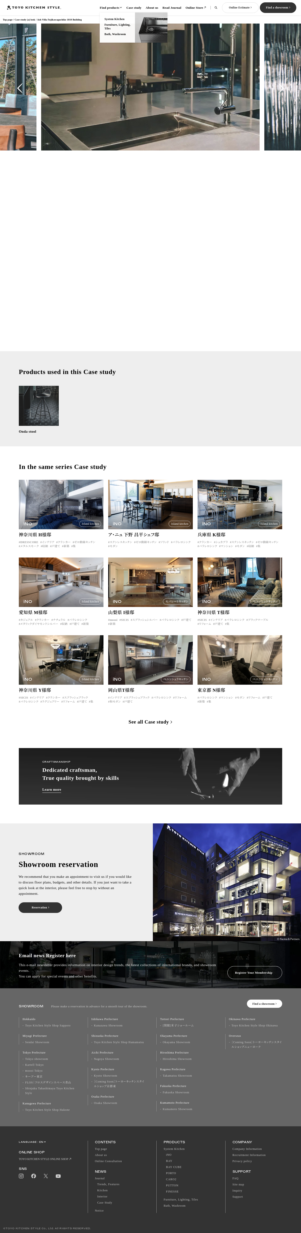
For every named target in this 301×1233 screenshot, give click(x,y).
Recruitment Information (249, 1155)
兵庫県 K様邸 (212, 540)
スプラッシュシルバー (145, 625)
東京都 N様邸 (211, 695)
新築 (66, 551)
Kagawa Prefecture (173, 1069)
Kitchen (102, 1190)
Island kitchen (90, 529)
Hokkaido (29, 1019)
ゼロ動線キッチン (84, 547)
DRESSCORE (29, 547)
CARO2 (171, 1179)
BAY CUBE (174, 1167)
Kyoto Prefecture (103, 1069)
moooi (113, 625)
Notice (99, 1210)
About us (152, 7)
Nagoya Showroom (106, 1059)
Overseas (235, 1036)
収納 (45, 551)
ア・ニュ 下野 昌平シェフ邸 (133, 540)
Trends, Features (108, 1184)
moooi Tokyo (34, 1070)
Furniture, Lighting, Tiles (181, 1199)
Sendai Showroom (37, 1042)
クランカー (64, 547)
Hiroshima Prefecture (174, 1052)
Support (238, 1196)
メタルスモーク (29, 551)
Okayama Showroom (176, 1042)
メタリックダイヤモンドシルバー (39, 629)
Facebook (33, 1176)
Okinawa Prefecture (242, 1019)
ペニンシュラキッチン (265, 607)
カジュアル (26, 625)
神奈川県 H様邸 (35, 540)
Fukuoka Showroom (176, 1092)
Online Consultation (108, 1161)
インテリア (48, 547)
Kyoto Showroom (105, 1075)
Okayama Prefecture (173, 1036)
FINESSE (172, 1191)
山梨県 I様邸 (121, 618)
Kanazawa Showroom (108, 1025)
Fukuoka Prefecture (173, 1086)
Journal (100, 1178)
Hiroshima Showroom (177, 1059)
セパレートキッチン (177, 607)
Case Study (104, 1202)
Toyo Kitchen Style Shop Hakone (47, 1109)
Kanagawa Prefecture (37, 1103)
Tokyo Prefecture (34, 1052)
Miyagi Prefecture (35, 1036)
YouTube (58, 1176)
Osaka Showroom (105, 1103)
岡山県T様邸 (121, 695)
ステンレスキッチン (121, 547)
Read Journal (171, 7)
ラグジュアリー (50, 707)
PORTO (171, 1173)
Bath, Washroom (175, 1205)
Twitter (46, 1176)
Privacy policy (242, 1161)
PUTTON (172, 1185)
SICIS (125, 625)
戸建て (55, 551)
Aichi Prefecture (102, 1052)
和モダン (115, 707)
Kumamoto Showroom (177, 1109)
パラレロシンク (182, 547)
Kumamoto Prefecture (175, 1102)
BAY (169, 1161)
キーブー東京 (34, 1076)
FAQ (236, 1178)
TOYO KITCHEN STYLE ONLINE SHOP (43, 1159)
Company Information (247, 1149)
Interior (102, 1196)
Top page (7, 19)
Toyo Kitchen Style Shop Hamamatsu (119, 1042)
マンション (227, 551)
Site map (238, 1184)
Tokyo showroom (36, 1059)
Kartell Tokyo (34, 1064)
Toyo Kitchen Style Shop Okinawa (255, 1025)
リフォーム (205, 629)
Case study (133, 7)
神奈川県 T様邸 (214, 618)
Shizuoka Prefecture (105, 1036)
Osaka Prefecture (103, 1096)
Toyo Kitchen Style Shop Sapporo (48, 1025)
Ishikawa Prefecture (104, 1019)
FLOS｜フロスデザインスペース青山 (48, 1082)
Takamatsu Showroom (177, 1075)
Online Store (194, 7)
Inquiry (237, 1190)
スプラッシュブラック (76, 703)
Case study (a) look (25, 19)
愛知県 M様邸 (33, 618)
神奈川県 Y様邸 (35, 695)
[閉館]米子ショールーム (178, 1025)
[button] (20, 88)
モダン (114, 551)
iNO (169, 1154)
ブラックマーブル (258, 625)
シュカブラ (221, 547)
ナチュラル (59, 625)
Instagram (21, 1176)
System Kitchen (174, 1149)
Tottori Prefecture (172, 1019)
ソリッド (164, 547)
